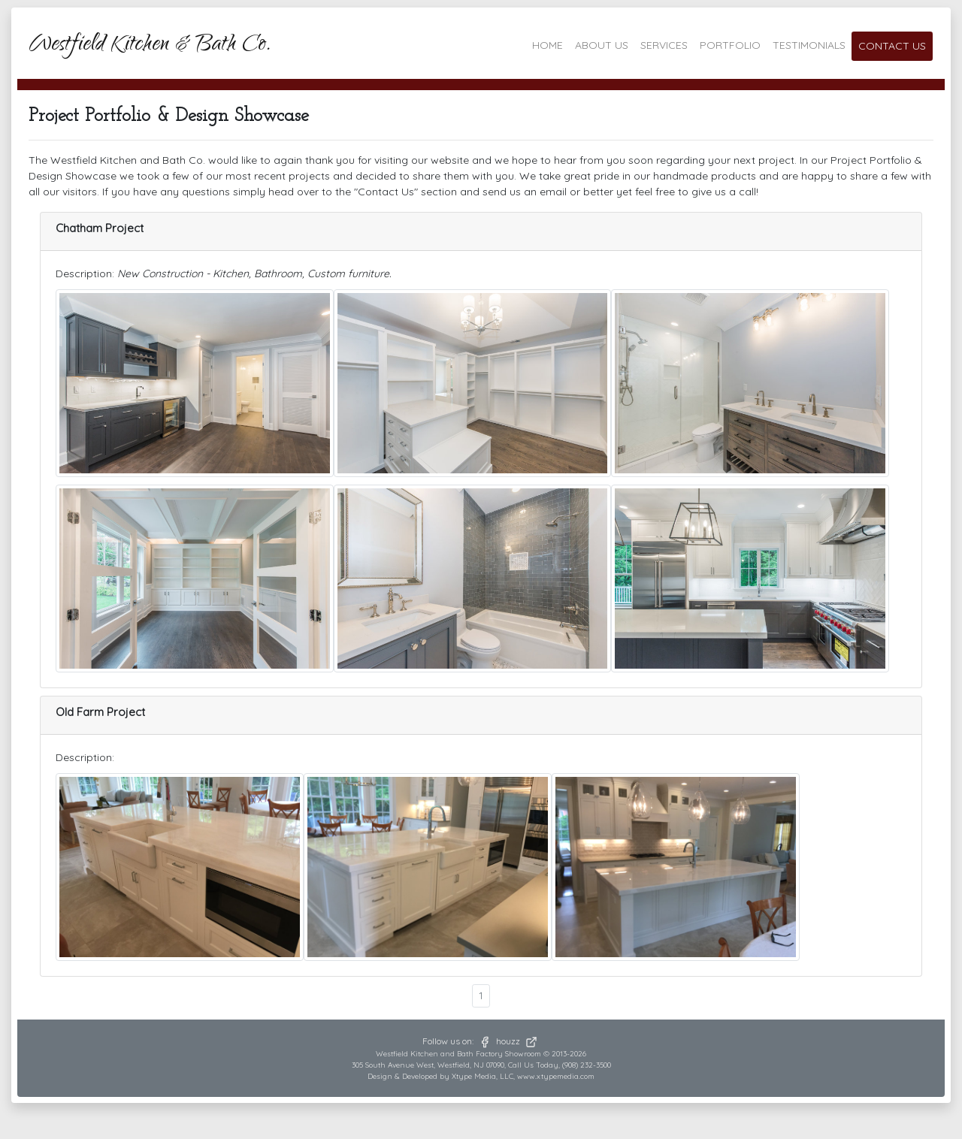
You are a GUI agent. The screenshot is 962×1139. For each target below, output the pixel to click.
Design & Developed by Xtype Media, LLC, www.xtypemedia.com (481, 1076)
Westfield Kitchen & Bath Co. (150, 46)
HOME (547, 45)
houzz (517, 1041)
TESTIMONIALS (809, 45)
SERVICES (664, 45)
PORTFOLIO (730, 45)
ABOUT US (601, 45)
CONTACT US (892, 46)
